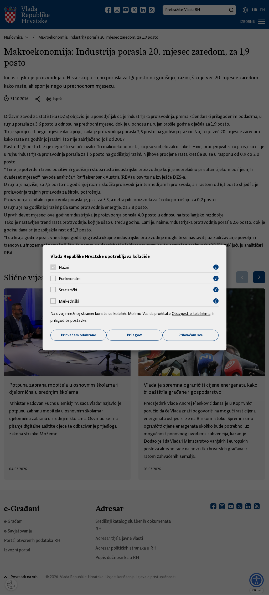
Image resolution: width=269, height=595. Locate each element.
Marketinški (69, 301)
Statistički (68, 289)
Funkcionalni (69, 278)
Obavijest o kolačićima (191, 313)
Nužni (64, 267)
